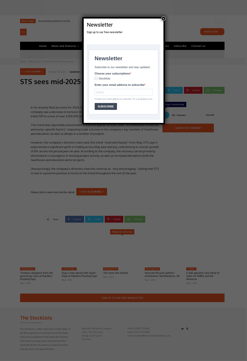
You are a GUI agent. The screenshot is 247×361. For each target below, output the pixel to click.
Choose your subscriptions (112, 73)
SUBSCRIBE (106, 106)
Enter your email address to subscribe (120, 84)
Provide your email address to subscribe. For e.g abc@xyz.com (123, 99)
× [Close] (163, 18)
